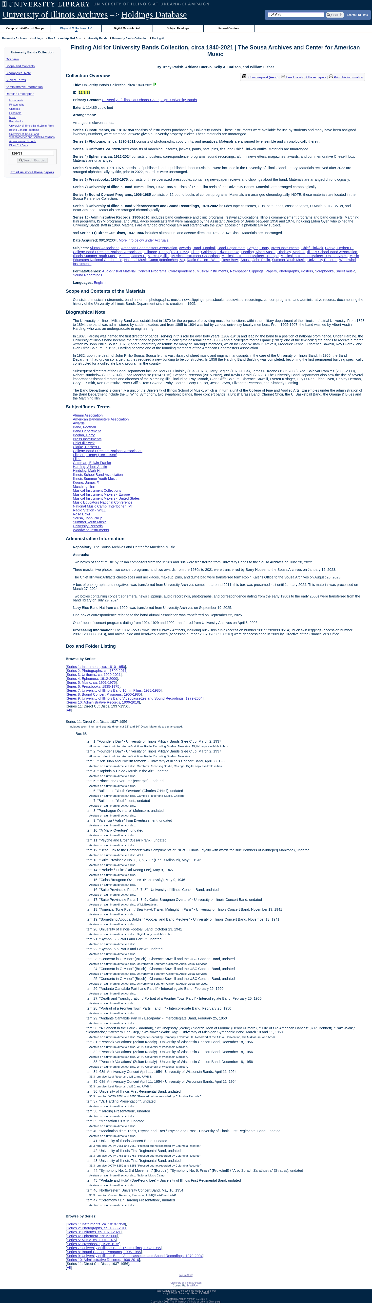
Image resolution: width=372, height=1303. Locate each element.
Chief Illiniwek (312, 248)
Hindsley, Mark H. (291, 252)
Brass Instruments (285, 248)
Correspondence (181, 271)
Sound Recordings (87, 275)
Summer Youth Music (289, 260)
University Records (322, 260)
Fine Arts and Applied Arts (64, 38)
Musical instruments (212, 271)
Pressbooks (16, 121)
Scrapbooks (324, 271)
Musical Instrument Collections (195, 256)
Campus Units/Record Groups (25, 28)
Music (12, 117)
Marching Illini (158, 256)
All (69, 710)
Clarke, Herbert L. (339, 248)
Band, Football (204, 248)
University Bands (96, 38)
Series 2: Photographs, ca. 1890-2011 (96, 671)
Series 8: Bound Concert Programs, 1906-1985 (104, 694)
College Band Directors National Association (107, 252)
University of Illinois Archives (55, 15)
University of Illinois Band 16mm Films (31, 125)
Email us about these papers (32, 172)
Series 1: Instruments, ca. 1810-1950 (96, 667)
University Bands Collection (129, 38)
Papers (271, 271)
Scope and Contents (20, 66)
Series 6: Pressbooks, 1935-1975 (93, 686)
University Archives (14, 38)
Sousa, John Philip (255, 260)
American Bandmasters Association (149, 248)
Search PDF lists (357, 14)
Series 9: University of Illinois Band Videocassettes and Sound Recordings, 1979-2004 (134, 698)
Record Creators (228, 28)
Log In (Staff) (186, 1275)
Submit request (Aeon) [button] (260, 77)
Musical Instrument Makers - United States (314, 256)
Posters (307, 271)
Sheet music (345, 271)
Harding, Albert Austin (258, 252)
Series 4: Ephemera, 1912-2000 (92, 679)
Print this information (346, 77)
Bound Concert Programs (24, 129)
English (99, 283)
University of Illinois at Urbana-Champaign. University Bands (149, 100)
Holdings (37, 38)
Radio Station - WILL (203, 260)
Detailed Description (20, 94)
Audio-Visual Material (119, 271)
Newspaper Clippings (247, 271)
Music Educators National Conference (103, 502)
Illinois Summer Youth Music (95, 256)
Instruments (16, 100)
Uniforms (14, 108)
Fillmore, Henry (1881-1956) (166, 252)
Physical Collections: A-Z (76, 28)
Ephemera (15, 112)
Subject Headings (178, 28)
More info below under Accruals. (144, 240)
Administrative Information (24, 87)
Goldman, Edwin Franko (220, 252)
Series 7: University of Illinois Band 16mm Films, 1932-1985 (114, 690)
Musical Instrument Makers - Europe (249, 256)
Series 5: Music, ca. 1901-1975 (91, 683)
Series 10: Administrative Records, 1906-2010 (103, 702)
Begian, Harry (258, 248)
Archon (182, 1299)
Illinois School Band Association (332, 252)
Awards (185, 248)
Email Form (192, 1285)
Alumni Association (104, 248)
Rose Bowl (230, 260)
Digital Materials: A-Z (127, 28)
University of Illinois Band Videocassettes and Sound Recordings (32, 135)
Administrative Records (23, 141)
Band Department (231, 248)
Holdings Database (154, 15)
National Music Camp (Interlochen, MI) (154, 260)
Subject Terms (16, 80)
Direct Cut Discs (18, 145)
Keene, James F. (132, 256)
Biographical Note (18, 73)
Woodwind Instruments (91, 530)
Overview (12, 59)
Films (195, 252)
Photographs (16, 104)
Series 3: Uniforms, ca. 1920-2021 (93, 675)
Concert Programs (151, 271)
